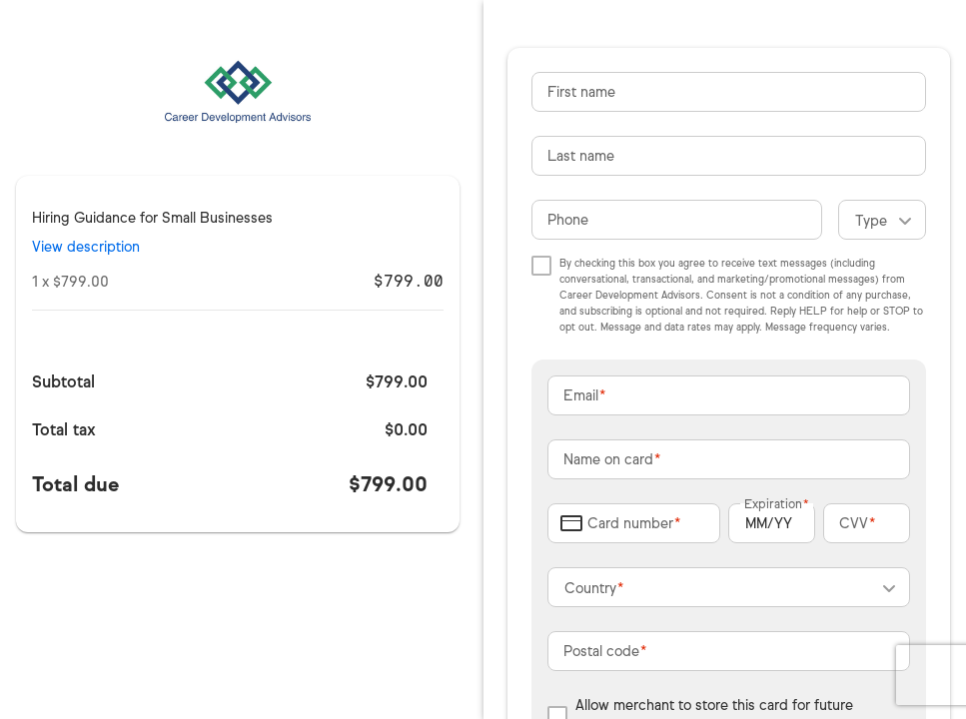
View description (86, 247)
